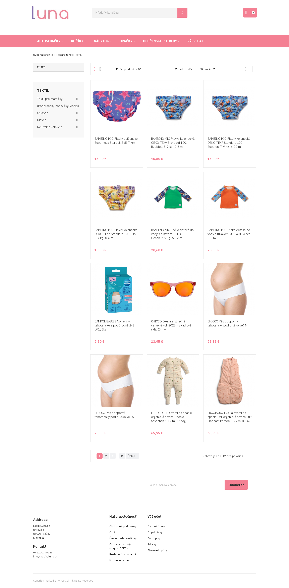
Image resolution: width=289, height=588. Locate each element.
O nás (113, 532)
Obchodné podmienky (123, 526)
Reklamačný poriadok (122, 554)
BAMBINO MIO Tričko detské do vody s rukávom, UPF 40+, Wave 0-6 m (229, 234)
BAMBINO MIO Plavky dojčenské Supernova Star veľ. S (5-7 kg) (116, 141)
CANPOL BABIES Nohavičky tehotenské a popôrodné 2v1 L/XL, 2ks (114, 325)
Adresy (152, 544)
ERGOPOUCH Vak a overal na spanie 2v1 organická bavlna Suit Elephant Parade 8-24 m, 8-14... (229, 417)
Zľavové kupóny (158, 550)
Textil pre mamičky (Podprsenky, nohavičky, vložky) (58, 102)
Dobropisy (154, 538)
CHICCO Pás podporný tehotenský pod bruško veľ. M (227, 323)
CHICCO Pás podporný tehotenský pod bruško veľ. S (114, 415)
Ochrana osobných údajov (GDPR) (121, 546)
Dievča (41, 120)
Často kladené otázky (123, 538)
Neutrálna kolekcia (49, 127)
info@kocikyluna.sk (45, 556)
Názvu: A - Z (224, 69)
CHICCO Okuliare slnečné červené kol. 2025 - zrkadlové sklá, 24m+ (171, 325)
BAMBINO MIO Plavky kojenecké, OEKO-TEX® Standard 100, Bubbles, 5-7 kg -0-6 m (173, 143)
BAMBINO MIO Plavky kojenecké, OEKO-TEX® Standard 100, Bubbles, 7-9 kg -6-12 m (229, 143)
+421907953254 (43, 552)
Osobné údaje (156, 526)
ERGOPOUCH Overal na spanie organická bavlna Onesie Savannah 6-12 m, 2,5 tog (171, 417)
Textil (43, 90)
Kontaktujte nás (119, 560)
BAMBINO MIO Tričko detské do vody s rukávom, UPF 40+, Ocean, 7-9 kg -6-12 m (172, 234)
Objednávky (155, 532)
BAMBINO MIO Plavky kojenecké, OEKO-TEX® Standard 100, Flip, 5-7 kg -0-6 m (116, 234)
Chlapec (42, 113)
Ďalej (132, 456)
